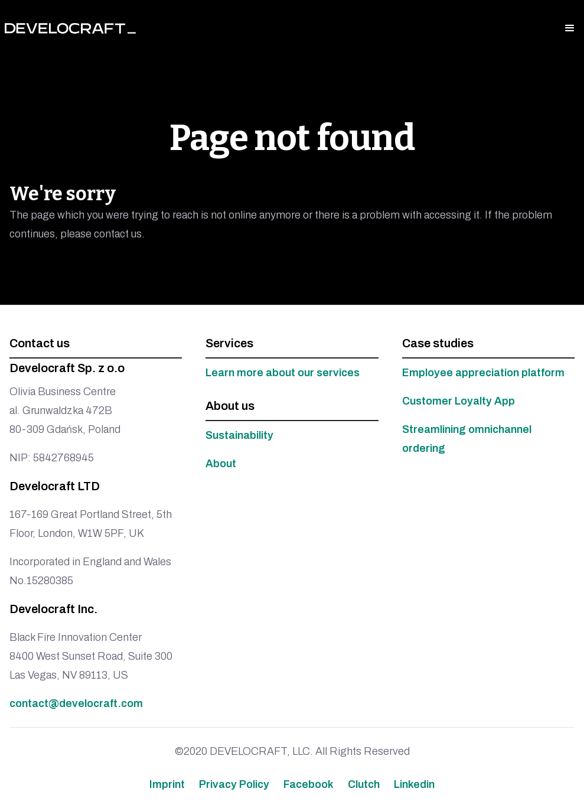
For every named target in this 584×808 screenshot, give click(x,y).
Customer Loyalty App (458, 401)
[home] (70, 28)
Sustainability (239, 435)
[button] (570, 28)
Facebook (308, 784)
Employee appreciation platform (483, 373)
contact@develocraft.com (76, 703)
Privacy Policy (234, 784)
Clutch (364, 784)
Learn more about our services (282, 373)
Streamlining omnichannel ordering (466, 438)
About (220, 464)
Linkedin (414, 784)
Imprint (167, 784)
